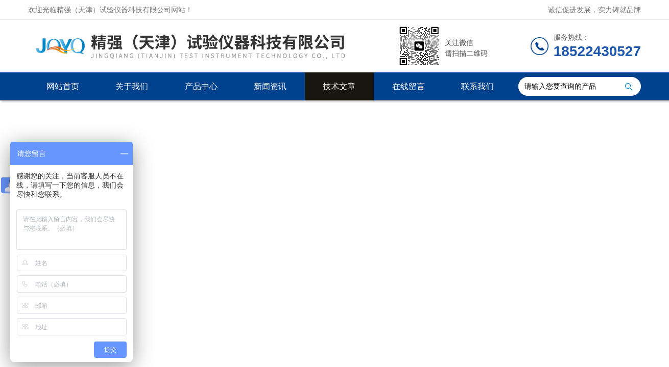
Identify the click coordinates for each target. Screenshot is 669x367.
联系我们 (477, 86)
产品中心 (201, 86)
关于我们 (131, 86)
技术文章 (339, 86)
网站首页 (62, 86)
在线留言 (408, 86)
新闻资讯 (270, 86)
